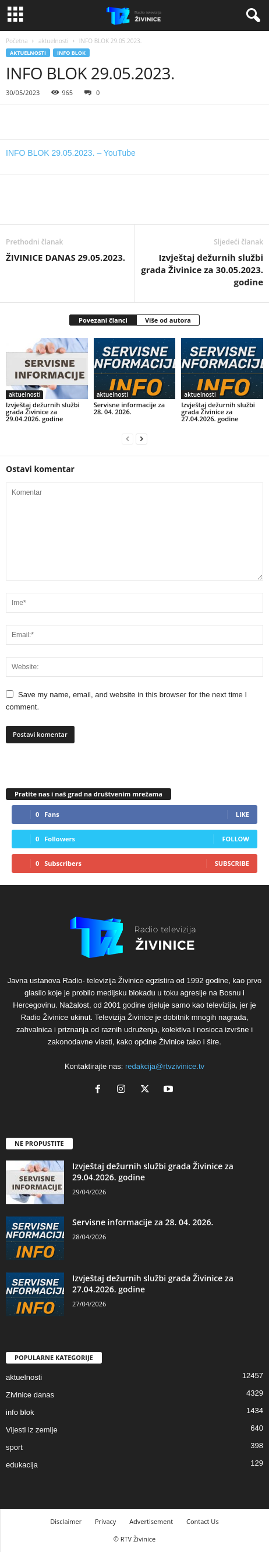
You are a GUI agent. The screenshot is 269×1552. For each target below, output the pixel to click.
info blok (71, 53)
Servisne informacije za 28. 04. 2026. (129, 408)
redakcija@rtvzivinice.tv (164, 1066)
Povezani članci (103, 320)
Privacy (105, 1521)
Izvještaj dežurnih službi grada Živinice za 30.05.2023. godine (202, 269)
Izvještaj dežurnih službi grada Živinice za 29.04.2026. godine (43, 411)
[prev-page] (127, 438)
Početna (17, 41)
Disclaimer (66, 1521)
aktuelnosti (53, 41)
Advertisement (151, 1521)
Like (242, 814)
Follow (235, 838)
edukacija (22, 1464)
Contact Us (202, 1521)
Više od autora (168, 320)
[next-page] (141, 438)
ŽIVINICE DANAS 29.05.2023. (65, 257)
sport (14, 1447)
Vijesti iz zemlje (32, 1429)
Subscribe (232, 863)
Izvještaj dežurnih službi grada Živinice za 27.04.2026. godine (218, 411)
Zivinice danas (30, 1394)
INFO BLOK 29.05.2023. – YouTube (71, 153)
